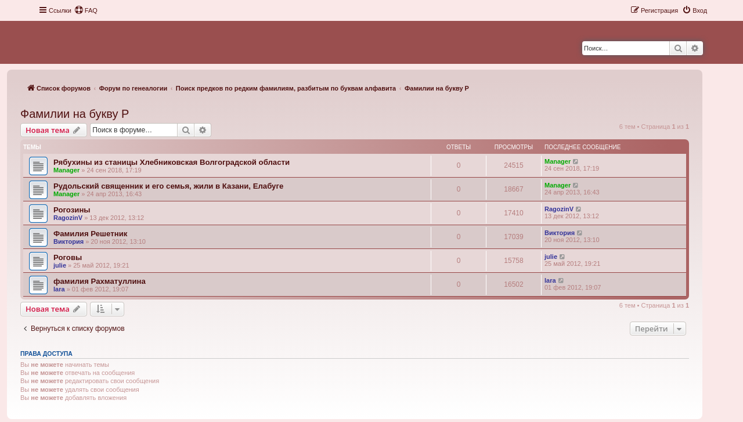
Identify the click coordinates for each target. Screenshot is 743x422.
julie (59, 265)
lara (59, 289)
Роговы (67, 257)
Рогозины (72, 209)
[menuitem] (86, 10)
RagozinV (67, 217)
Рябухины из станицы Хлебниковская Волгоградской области (171, 162)
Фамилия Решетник (90, 233)
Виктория (68, 241)
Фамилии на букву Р (74, 113)
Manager (66, 170)
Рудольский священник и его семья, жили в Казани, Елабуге (168, 186)
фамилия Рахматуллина (99, 281)
